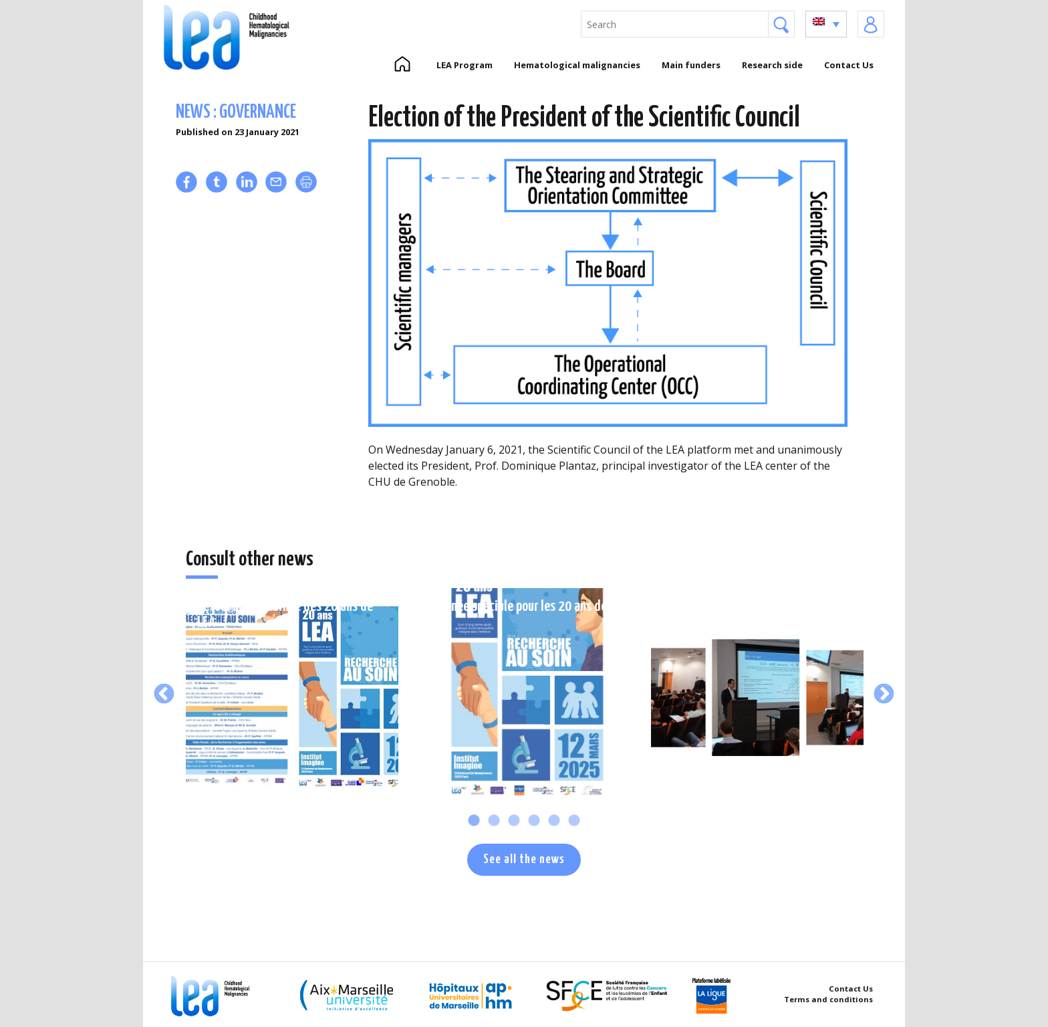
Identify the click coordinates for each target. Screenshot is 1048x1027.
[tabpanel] (292, 694)
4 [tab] (534, 821)
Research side (772, 65)
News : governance (236, 113)
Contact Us (849, 65)
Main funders (691, 65)
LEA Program (464, 65)
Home (402, 65)
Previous (164, 694)
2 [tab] (494, 821)
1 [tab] (474, 821)
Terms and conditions (828, 999)
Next (884, 694)
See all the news (524, 859)
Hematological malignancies (577, 65)
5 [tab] (554, 821)
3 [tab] (514, 821)
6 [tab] (574, 821)
